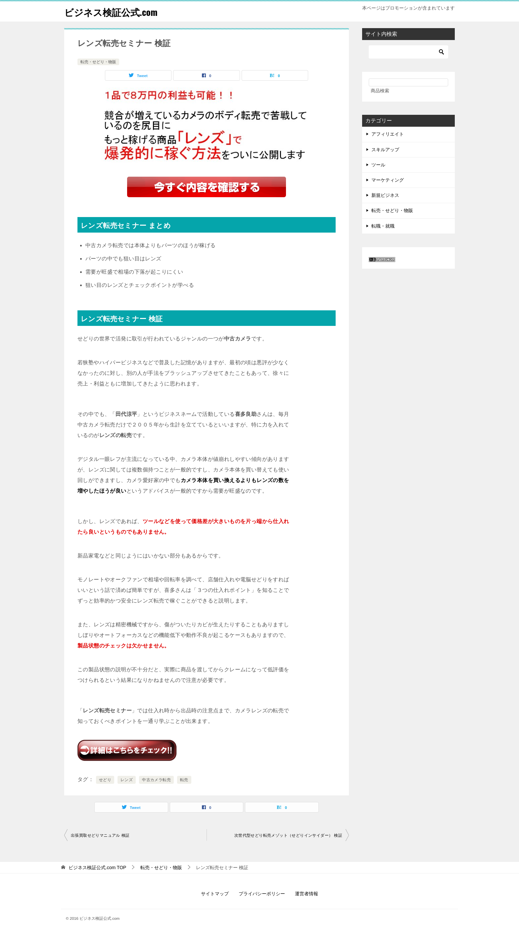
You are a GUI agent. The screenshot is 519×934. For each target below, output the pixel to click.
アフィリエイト (387, 134)
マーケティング (387, 180)
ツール (378, 164)
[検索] (408, 52)
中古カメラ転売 (156, 780)
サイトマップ (215, 893)
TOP (97, 867)
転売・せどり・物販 (98, 62)
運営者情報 (306, 893)
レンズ (126, 780)
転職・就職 (383, 226)
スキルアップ (385, 149)
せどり (105, 780)
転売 (184, 780)
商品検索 (380, 90)
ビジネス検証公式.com (114, 11)
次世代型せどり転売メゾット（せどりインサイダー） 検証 (288, 835)
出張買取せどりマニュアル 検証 (100, 835)
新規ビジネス (385, 195)
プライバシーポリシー (262, 893)
